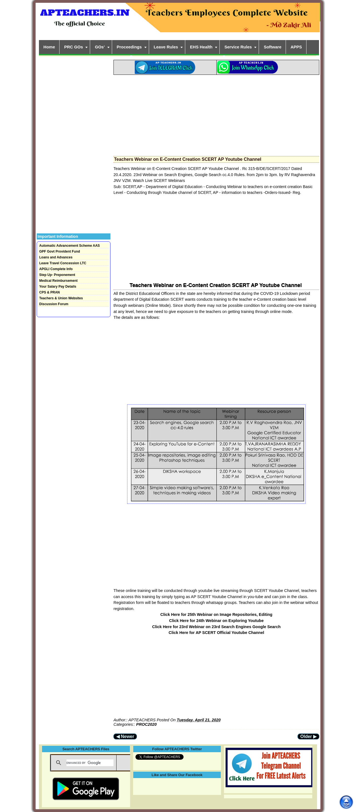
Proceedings (129, 47)
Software (272, 47)
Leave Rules (166, 47)
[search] (89, 762)
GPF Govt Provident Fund (59, 251)
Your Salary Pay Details (57, 286)
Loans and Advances (56, 257)
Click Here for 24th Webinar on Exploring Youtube (216, 620)
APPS (296, 47)
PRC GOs (73, 47)
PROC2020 (146, 724)
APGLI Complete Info (56, 269)
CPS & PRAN (49, 292)
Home (49, 47)
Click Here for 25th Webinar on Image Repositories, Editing (216, 614)
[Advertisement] (216, 114)
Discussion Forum (53, 304)
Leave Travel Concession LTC (62, 263)
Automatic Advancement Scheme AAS (69, 246)
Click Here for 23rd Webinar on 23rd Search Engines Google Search (216, 627)
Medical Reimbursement (58, 281)
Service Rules (238, 47)
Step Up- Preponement (57, 275)
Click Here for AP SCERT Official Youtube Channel (216, 632)
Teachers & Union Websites (61, 298)
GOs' (100, 47)
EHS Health (201, 47)
